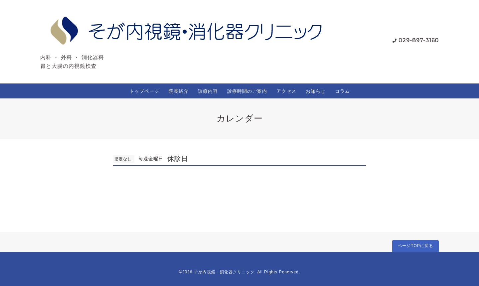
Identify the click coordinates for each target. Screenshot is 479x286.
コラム (342, 91)
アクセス (286, 91)
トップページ (144, 91)
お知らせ (316, 91)
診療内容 (208, 91)
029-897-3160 (419, 40)
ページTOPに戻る (415, 245)
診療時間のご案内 (247, 91)
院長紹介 (179, 91)
